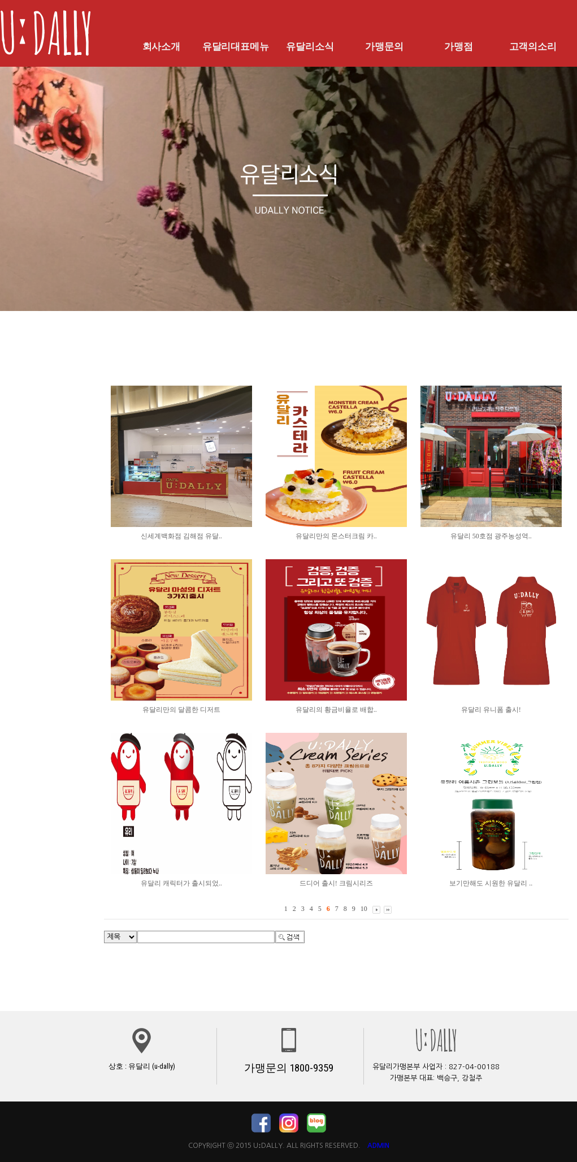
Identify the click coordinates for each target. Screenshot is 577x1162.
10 (364, 909)
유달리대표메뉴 (235, 46)
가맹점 (458, 46)
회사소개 (161, 46)
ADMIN (378, 1145)
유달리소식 (309, 46)
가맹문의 (384, 46)
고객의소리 (532, 46)
